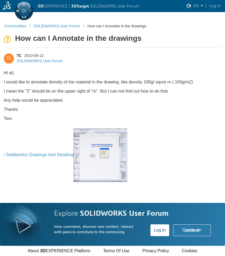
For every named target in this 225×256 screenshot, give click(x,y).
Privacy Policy (155, 250)
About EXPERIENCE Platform (59, 250)
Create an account (191, 230)
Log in (160, 230)
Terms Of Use (116, 250)
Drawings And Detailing (51, 154)
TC (19, 55)
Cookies (189, 250)
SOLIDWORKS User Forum (40, 61)
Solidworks (16, 154)
